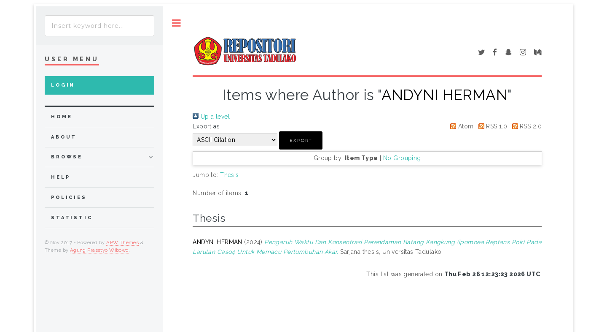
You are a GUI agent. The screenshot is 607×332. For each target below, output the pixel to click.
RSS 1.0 (491, 126)
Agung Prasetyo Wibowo (99, 250)
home (61, 117)
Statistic (72, 217)
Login (63, 85)
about (64, 137)
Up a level (211, 116)
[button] (300, 140)
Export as (206, 126)
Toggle (176, 23)
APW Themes (122, 242)
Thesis (229, 174)
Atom (460, 126)
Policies (69, 197)
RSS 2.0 (525, 126)
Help (60, 177)
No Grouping (402, 158)
